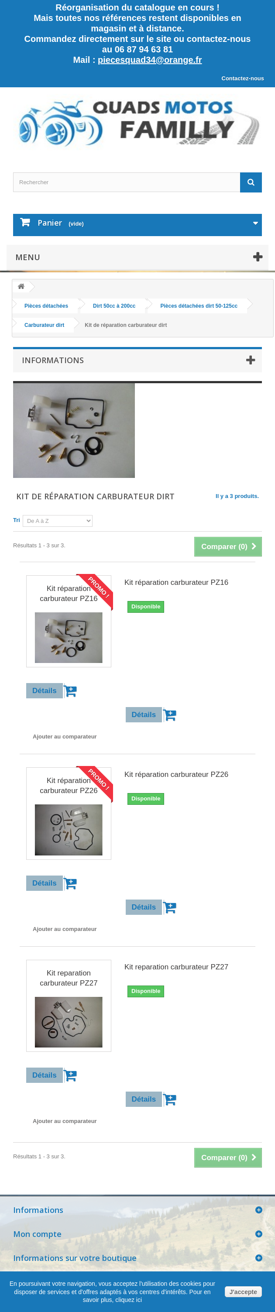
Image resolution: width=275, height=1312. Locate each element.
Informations (53, 360)
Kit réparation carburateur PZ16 (68, 593)
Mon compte (37, 1234)
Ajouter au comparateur (65, 736)
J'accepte (243, 1291)
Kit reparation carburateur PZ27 (68, 978)
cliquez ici (127, 1299)
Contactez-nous (243, 78)
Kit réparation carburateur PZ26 (68, 785)
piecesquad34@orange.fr (150, 60)
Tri (16, 520)
